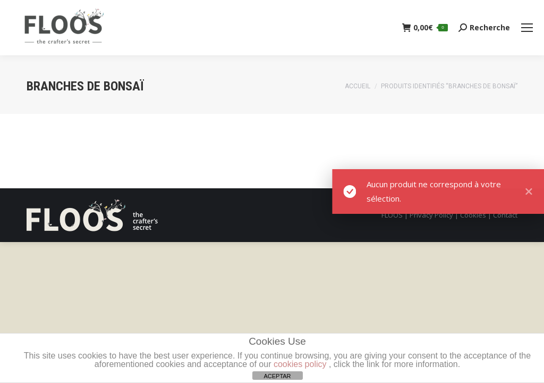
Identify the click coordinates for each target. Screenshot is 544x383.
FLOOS (392, 215)
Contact (505, 215)
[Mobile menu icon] (527, 27)
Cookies (473, 215)
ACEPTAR (277, 376)
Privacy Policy (431, 215)
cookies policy (300, 364)
